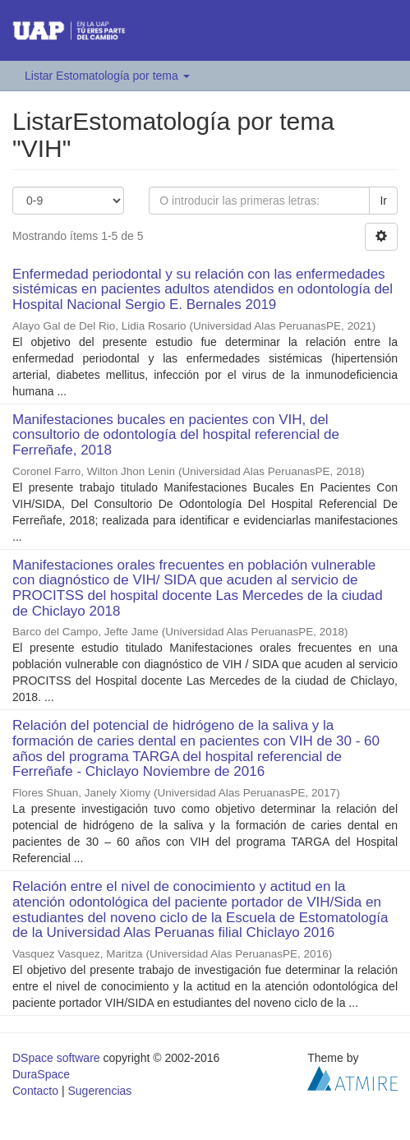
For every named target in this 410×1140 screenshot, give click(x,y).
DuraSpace (41, 1074)
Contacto (35, 1090)
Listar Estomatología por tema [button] (107, 75)
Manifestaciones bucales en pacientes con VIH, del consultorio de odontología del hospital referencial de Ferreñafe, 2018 (175, 435)
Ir (383, 200)
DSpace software (56, 1057)
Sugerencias (99, 1090)
